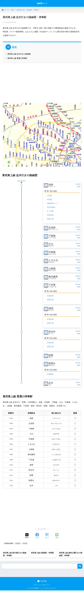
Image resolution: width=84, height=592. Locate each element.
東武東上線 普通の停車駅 (17, 58)
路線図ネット (42, 3)
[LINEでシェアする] (56, 538)
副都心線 (50, 219)
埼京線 (49, 199)
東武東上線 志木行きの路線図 (19, 54)
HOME (42, 582)
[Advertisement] (42, 82)
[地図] (78, 186)
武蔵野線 (50, 376)
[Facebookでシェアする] (37, 537)
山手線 (49, 196)
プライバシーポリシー (41, 586)
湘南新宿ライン (53, 203)
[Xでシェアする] (27, 537)
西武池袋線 (51, 207)
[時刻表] (78, 184)
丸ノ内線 (50, 211)
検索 (79, 567)
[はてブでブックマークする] (47, 537)
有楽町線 (50, 215)
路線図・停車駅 (21, 545)
